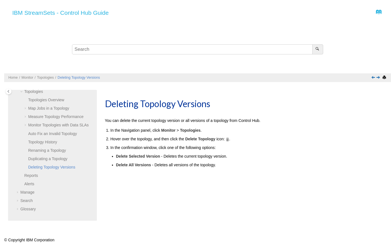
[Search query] (197, 49)
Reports (31, 175)
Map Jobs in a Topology (48, 108)
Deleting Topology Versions (78, 78)
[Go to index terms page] (377, 13)
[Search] (317, 49)
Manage (27, 192)
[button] (22, 92)
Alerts (29, 184)
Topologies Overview (46, 100)
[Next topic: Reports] (379, 78)
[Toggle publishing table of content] (8, 91)
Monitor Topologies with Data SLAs (58, 125)
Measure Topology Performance (55, 116)
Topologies (45, 78)
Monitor (27, 78)
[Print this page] (385, 77)
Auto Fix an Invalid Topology (52, 133)
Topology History (42, 142)
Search (26, 200)
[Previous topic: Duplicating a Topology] (374, 78)
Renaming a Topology (47, 150)
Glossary (28, 209)
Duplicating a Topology (48, 159)
